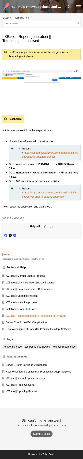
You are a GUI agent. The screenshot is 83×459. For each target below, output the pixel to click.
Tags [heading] (10, 339)
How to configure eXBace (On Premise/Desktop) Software (38, 329)
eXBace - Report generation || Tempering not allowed (36, 315)
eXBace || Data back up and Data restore (29, 289)
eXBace (7, 17)
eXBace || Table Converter (20, 385)
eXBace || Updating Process (22, 295)
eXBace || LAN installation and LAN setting (30, 282)
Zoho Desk (48, 454)
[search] (41, 23)
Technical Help (22, 17)
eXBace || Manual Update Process (25, 276)
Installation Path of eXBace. (21, 309)
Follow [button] (7, 254)
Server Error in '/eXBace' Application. (26, 322)
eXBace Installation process (21, 302)
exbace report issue (64, 346)
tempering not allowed (37, 346)
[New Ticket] (41, 433)
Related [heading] (17, 356)
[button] (69, 6)
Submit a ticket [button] (41, 433)
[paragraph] (41, 130)
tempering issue (13, 346)
